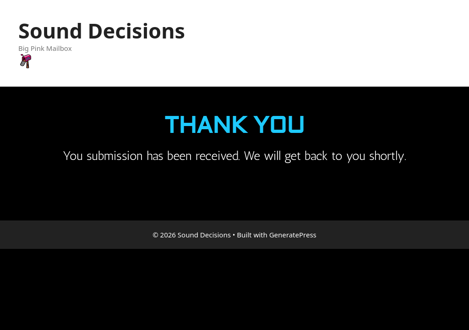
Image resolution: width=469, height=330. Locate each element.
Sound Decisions (101, 30)
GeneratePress (292, 234)
